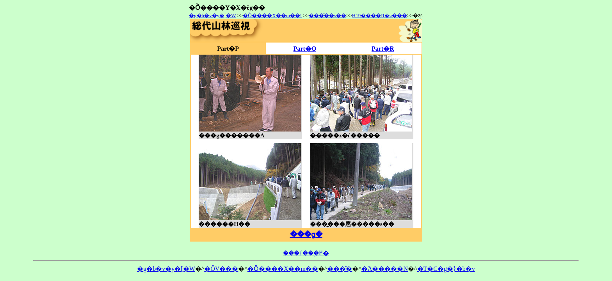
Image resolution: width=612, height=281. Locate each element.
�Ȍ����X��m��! (272, 15)
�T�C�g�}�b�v (446, 268)
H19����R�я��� (379, 15)
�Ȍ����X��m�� (282, 268)
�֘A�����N (384, 268)
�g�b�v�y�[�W (212, 15)
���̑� (339, 268)
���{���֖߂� (306, 253)
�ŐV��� (221, 268)
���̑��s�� (327, 15)
